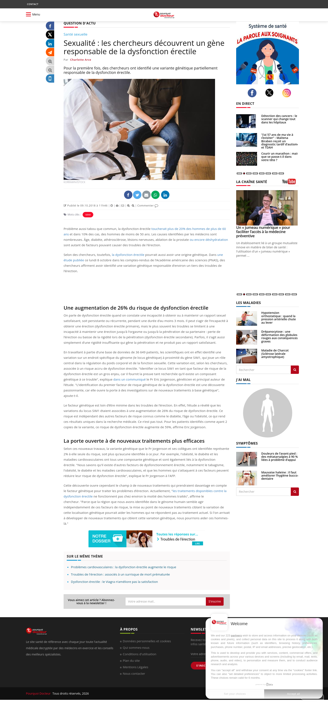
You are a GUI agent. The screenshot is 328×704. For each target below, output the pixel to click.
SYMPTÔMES (247, 443)
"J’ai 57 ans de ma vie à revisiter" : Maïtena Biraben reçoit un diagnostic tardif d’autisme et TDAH (280, 141)
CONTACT (32, 4)
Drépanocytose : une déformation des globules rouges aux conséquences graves (279, 336)
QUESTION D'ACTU (80, 23)
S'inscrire (215, 601)
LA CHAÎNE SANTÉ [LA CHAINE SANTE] (251, 182)
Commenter (147, 205)
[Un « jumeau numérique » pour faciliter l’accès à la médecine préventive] (267, 208)
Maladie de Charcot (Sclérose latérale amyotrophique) (275, 353)
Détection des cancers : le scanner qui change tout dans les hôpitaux (279, 119)
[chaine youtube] (290, 183)
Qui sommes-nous (136, 647)
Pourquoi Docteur (38, 693)
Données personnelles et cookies (147, 641)
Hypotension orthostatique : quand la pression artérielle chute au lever (278, 317)
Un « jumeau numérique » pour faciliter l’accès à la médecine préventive (263, 231)
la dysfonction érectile (128, 255)
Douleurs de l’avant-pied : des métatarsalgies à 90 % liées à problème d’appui (279, 456)
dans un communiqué (129, 379)
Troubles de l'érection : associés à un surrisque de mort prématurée (120, 574)
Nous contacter (134, 673)
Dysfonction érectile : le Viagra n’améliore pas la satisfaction (114, 582)
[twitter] (270, 92)
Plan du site (131, 660)
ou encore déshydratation (209, 239)
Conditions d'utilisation (139, 654)
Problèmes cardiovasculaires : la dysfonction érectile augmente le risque (123, 567)
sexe (88, 214)
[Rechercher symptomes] (295, 491)
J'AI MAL (243, 379)
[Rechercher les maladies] (295, 369)
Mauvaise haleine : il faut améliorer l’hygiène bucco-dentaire (280, 475)
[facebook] (253, 92)
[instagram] (287, 92)
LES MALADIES (248, 302)
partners (236, 635)
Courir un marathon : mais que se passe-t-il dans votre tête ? (280, 156)
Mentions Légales (135, 667)
